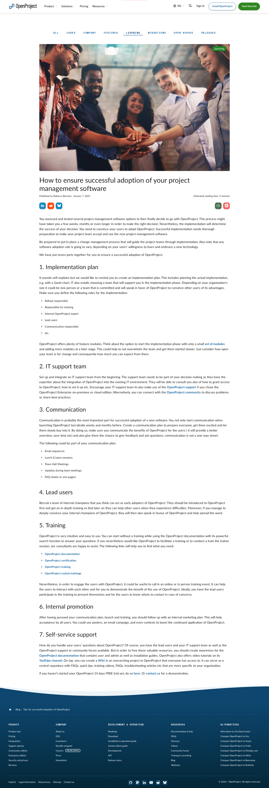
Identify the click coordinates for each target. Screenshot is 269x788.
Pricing (84, 6)
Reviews (13, 765)
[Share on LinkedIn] (42, 206)
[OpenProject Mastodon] (137, 782)
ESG (58, 736)
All (56, 32)
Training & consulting (181, 756)
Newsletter (61, 760)
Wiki (101, 660)
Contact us (69, 782)
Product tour (15, 732)
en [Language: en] (177, 6)
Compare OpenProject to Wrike (235, 756)
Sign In (200, 6)
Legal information (27, 782)
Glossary (175, 741)
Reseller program (64, 746)
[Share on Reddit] (51, 206)
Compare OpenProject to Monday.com (239, 751)
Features (111, 32)
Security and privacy (18, 760)
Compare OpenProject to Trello (235, 746)
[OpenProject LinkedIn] (144, 782)
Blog (18, 709)
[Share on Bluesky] (59, 206)
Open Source (183, 32)
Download (113, 736)
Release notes (115, 760)
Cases (71, 32)
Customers (61, 741)
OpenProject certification (60, 560)
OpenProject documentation (62, 554)
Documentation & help (182, 732)
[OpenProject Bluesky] (165, 782)
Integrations (14, 741)
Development (114, 751)
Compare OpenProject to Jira (234, 736)
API (110, 756)
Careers (59, 751)
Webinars (175, 765)
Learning (133, 32)
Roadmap (112, 732)
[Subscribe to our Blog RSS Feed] (226, 206)
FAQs (173, 736)
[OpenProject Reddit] (158, 782)
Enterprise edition (17, 756)
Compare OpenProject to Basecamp (237, 760)
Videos (174, 746)
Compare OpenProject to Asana (235, 741)
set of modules (215, 344)
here (137, 673)
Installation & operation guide (122, 741)
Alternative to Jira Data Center (235, 732)
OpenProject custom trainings (63, 573)
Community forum (180, 751)
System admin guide (118, 746)
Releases (208, 32)
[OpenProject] (11, 709)
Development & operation (126, 724)
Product (49, 6)
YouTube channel (50, 660)
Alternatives (229, 724)
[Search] (190, 6)
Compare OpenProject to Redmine (237, 765)
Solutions (67, 6)
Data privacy (44, 782)
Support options (16, 746)
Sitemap (57, 782)
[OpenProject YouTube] (151, 782)
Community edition (18, 751)
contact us (153, 673)
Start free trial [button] (249, 6)
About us (60, 732)
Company (89, 32)
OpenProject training (58, 567)
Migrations (157, 32)
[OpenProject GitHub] (130, 782)
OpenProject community (184, 392)
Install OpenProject (222, 6)
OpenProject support (181, 387)
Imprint (12, 782)
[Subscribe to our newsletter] (218, 206)
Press (58, 756)
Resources (98, 6)
